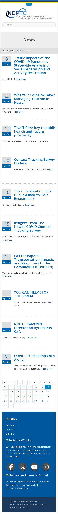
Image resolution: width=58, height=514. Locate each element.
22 (29, 391)
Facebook (11, 467)
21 (23, 391)
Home (18, 50)
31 (35, 396)
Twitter (23, 467)
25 (48, 391)
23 (35, 391)
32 (42, 396)
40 (42, 401)
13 (23, 387)
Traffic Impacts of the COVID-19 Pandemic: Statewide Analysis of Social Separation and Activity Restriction (32, 65)
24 (42, 391)
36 (17, 401)
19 (11, 391)
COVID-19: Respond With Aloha (34, 357)
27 (11, 396)
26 (5, 396)
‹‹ (5, 382)
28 (17, 396)
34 (5, 401)
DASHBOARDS (12, 425)
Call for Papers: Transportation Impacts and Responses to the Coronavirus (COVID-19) (34, 261)
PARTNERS (10, 429)
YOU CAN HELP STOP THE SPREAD (31, 294)
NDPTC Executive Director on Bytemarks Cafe (33, 328)
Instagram (46, 467)
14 (29, 387)
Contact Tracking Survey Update (34, 161)
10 (5, 387)
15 (35, 387)
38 (29, 401)
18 (5, 391)
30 (29, 396)
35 (11, 401)
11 (11, 387)
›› (11, 405)
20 (17, 391)
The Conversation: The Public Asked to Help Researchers (33, 195)
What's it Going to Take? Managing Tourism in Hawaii (34, 99)
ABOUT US (10, 434)
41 (48, 401)
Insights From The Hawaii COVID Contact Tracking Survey (32, 226)
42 (5, 405)
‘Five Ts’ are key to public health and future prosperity (35, 131)
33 (48, 396)
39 (35, 401)
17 (48, 387)
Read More (21, 79)
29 (23, 396)
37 (23, 401)
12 (17, 387)
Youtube (34, 467)
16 (42, 387)
